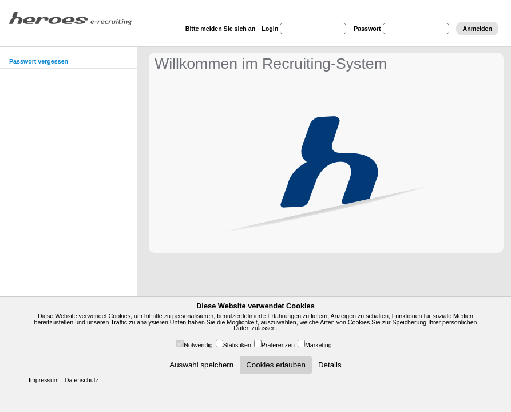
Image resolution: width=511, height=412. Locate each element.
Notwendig (198, 345)
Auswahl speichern (201, 364)
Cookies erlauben (276, 364)
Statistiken (237, 345)
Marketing (318, 345)
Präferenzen (278, 345)
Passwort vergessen (38, 61)
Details (330, 364)
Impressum (44, 380)
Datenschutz (81, 380)
